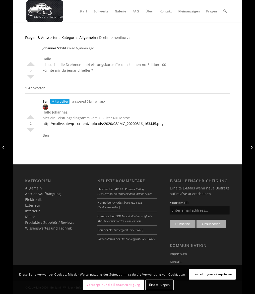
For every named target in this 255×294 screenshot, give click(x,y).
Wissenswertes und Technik (48, 228)
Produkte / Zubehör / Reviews (49, 222)
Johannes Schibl (54, 48)
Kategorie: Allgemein (79, 37)
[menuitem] (83, 11)
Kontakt (176, 261)
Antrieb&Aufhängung (43, 193)
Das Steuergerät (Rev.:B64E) (126, 230)
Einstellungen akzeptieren (212, 274)
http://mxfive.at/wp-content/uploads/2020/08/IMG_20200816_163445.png (103, 123)
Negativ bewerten (31, 79)
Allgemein (33, 188)
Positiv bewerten (31, 62)
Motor (30, 216)
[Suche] (225, 11)
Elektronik (33, 199)
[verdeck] (251, 147)
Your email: (179, 202)
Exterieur (32, 205)
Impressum (178, 253)
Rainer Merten (106, 239)
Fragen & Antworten (42, 37)
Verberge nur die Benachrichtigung (113, 285)
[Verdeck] (4, 147)
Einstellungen (159, 285)
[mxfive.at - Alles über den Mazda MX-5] (44, 11)
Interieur (32, 211)
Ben (45, 101)
